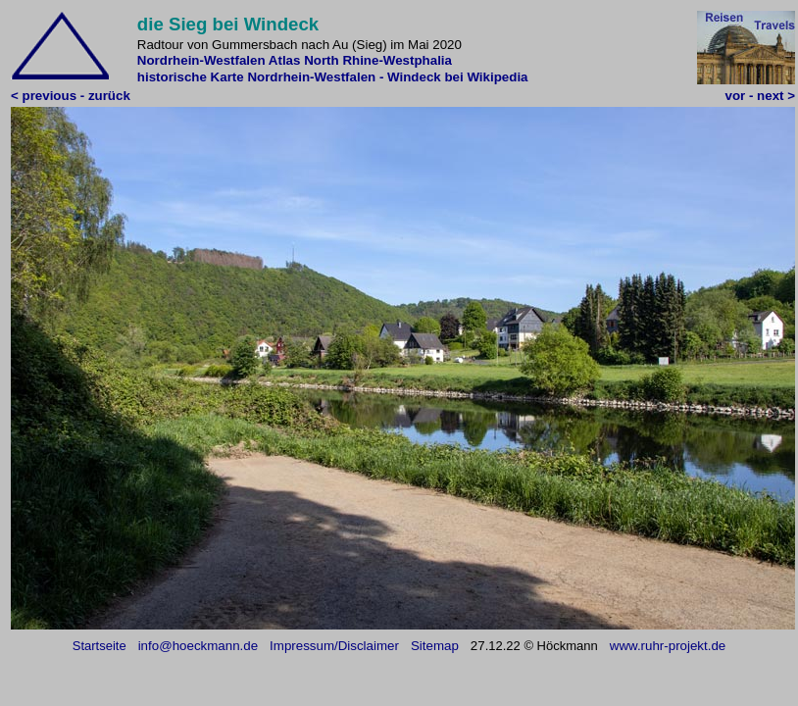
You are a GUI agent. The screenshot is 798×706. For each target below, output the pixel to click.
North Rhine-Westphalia (378, 60)
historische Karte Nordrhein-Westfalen (256, 77)
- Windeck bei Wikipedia (453, 77)
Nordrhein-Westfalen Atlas (219, 60)
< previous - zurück (70, 95)
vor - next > (760, 95)
